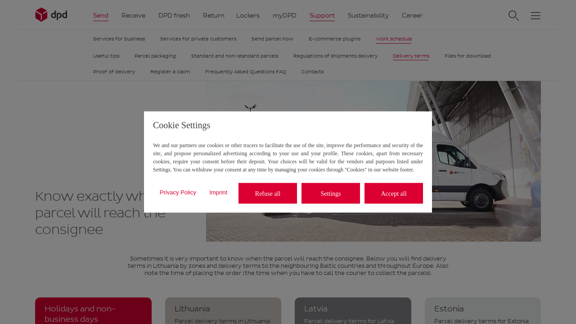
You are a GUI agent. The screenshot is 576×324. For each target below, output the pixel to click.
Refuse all (267, 193)
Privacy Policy (178, 192)
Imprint (218, 192)
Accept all (393, 193)
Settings (330, 193)
